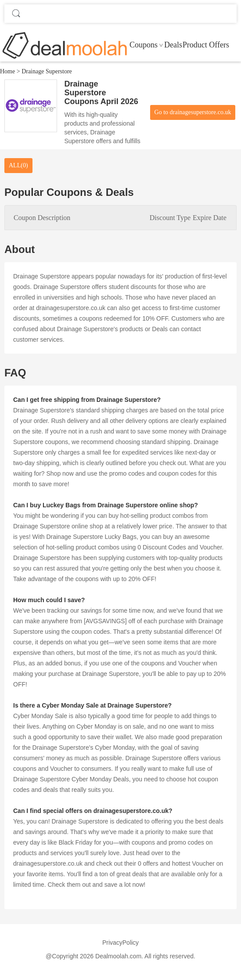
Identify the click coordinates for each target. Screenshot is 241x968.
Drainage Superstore (47, 71)
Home (7, 71)
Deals (173, 44)
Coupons (143, 44)
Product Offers (206, 44)
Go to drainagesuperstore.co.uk (193, 112)
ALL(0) (18, 165)
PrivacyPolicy (120, 942)
